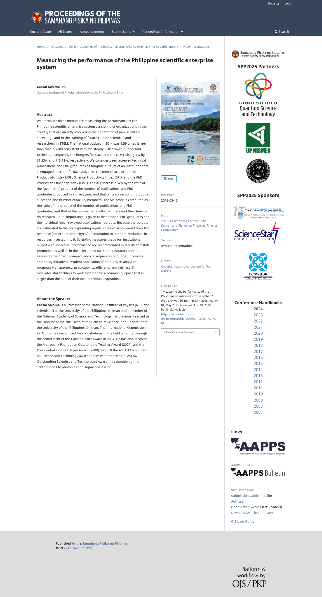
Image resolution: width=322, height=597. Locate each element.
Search (282, 31)
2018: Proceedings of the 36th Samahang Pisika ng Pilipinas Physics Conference (122, 47)
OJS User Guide (242, 521)
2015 (258, 363)
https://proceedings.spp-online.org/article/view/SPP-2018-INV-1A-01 (189, 318)
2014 (258, 369)
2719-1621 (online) (78, 548)
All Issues (65, 31)
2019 (258, 339)
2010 (258, 394)
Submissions (122, 31)
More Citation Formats (179, 332)
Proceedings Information (161, 31)
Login (288, 3)
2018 (258, 345)
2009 (258, 400)
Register (273, 3)
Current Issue (40, 31)
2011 (258, 387)
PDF (170, 179)
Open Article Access (246, 507)
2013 (258, 375)
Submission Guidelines (249, 496)
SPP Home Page (243, 490)
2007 (258, 412)
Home (41, 47)
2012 (258, 381)
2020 (258, 333)
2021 (258, 327)
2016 (258, 357)
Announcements (92, 31)
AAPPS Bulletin (242, 465)
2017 (258, 351)
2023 (258, 314)
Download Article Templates (252, 512)
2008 (258, 406)
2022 (258, 321)
